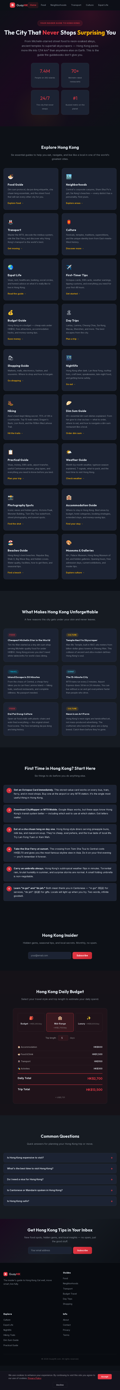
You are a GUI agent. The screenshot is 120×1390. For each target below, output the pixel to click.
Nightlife (7, 1330)
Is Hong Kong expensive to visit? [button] (25, 1160)
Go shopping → (16, 383)
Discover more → (75, 251)
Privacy (66, 1330)
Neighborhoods (58, 5)
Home (33, 5)
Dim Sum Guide (11, 1340)
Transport (76, 5)
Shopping (67, 1304)
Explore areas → (74, 206)
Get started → (73, 296)
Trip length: (50, 1040)
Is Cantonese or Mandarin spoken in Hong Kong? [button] (35, 1192)
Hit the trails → (15, 436)
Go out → (70, 387)
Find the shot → (16, 526)
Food (43, 5)
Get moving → (15, 251)
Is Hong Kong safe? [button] (18, 1203)
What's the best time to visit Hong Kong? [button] (30, 1171)
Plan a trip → (72, 341)
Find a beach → (16, 575)
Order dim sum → (75, 436)
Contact (67, 1325)
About (66, 1319)
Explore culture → (75, 575)
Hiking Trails (9, 1335)
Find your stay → (74, 526)
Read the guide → (17, 296)
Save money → (15, 341)
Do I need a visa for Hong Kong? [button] (25, 1182)
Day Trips (67, 1299)
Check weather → (75, 481)
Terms (66, 1335)
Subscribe (82, 958)
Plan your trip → (16, 481)
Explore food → (16, 206)
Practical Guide (10, 1345)
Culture (90, 5)
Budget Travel (70, 1293)
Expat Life (103, 5)
